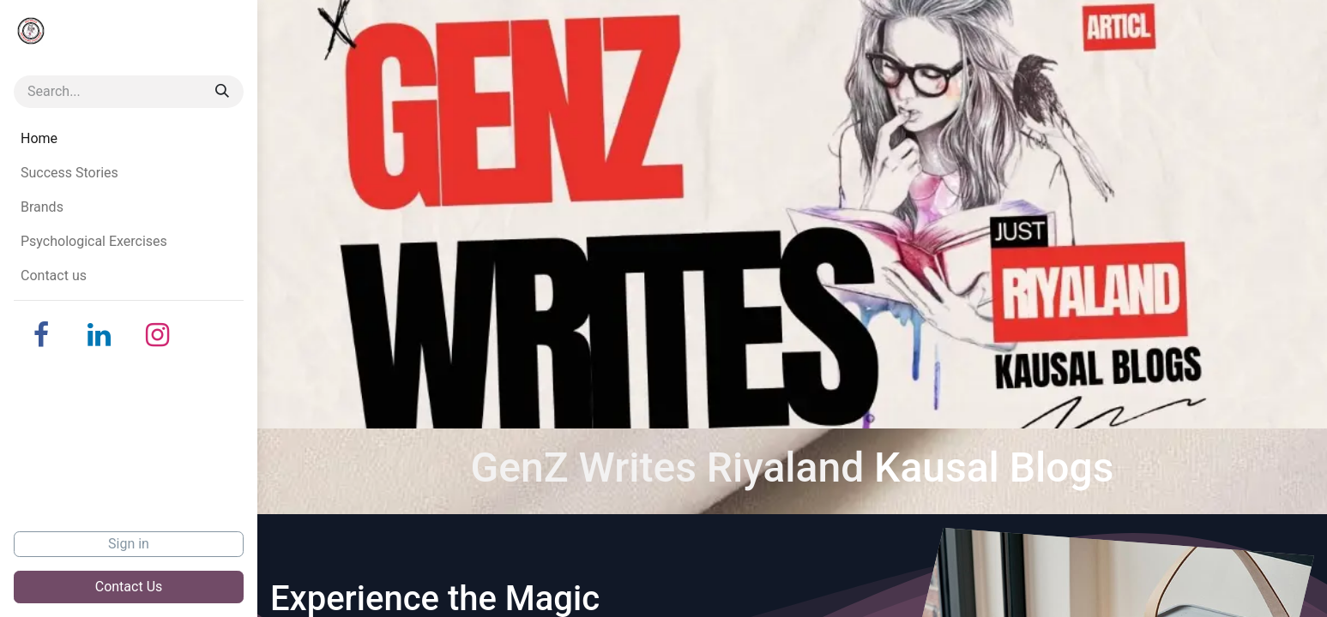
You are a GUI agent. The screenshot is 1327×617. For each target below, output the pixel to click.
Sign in (128, 544)
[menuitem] (129, 139)
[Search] (222, 91)
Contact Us (129, 586)
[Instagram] (157, 335)
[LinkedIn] (99, 335)
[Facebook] (41, 335)
